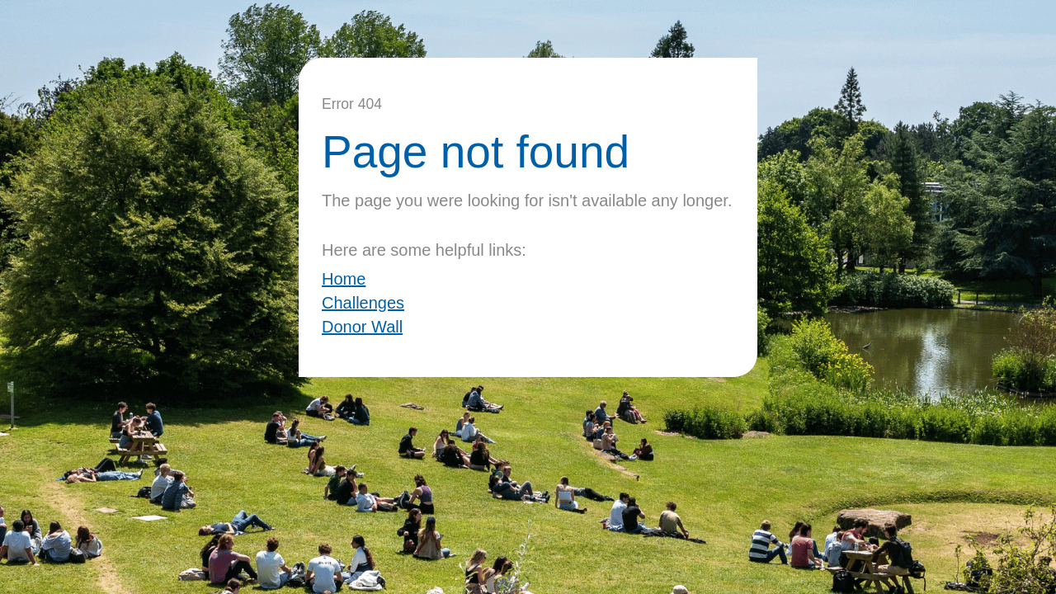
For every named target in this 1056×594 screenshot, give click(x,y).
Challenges (363, 303)
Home (343, 279)
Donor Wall (362, 327)
